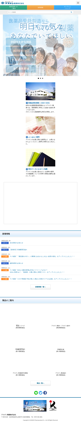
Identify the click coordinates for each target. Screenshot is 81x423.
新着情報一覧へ (40, 287)
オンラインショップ (67, 7)
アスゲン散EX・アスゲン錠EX (61, 318)
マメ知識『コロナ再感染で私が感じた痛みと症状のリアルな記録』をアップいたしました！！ (41, 279)
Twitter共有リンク (40, 393)
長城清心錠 (61, 342)
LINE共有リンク (36, 393)
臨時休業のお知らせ (16, 263)
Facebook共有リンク (45, 393)
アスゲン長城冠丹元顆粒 (20, 365)
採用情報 (40, 7)
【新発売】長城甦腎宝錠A (18, 249)
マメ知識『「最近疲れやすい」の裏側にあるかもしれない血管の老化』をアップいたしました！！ (42, 256)
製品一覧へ (40, 383)
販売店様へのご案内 (13, 7)
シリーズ (20, 318)
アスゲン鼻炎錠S (61, 365)
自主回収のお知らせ (16, 243)
